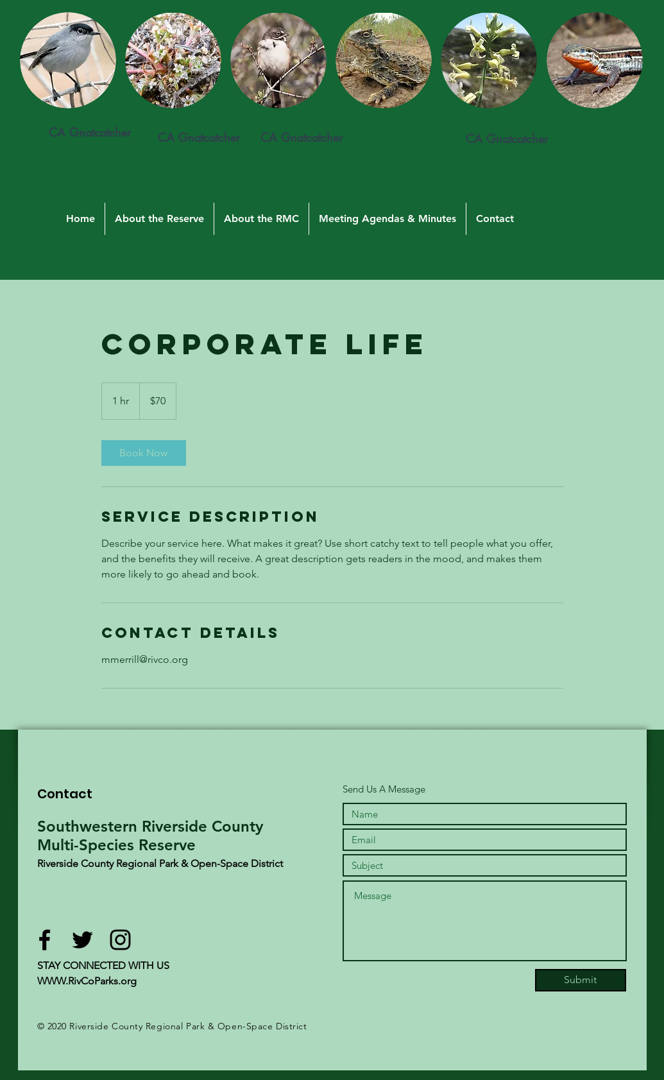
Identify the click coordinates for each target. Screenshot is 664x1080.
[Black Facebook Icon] (44, 940)
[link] (143, 453)
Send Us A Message (384, 789)
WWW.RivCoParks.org (87, 981)
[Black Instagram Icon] (120, 940)
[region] (177, 100)
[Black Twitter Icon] (82, 940)
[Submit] (580, 980)
